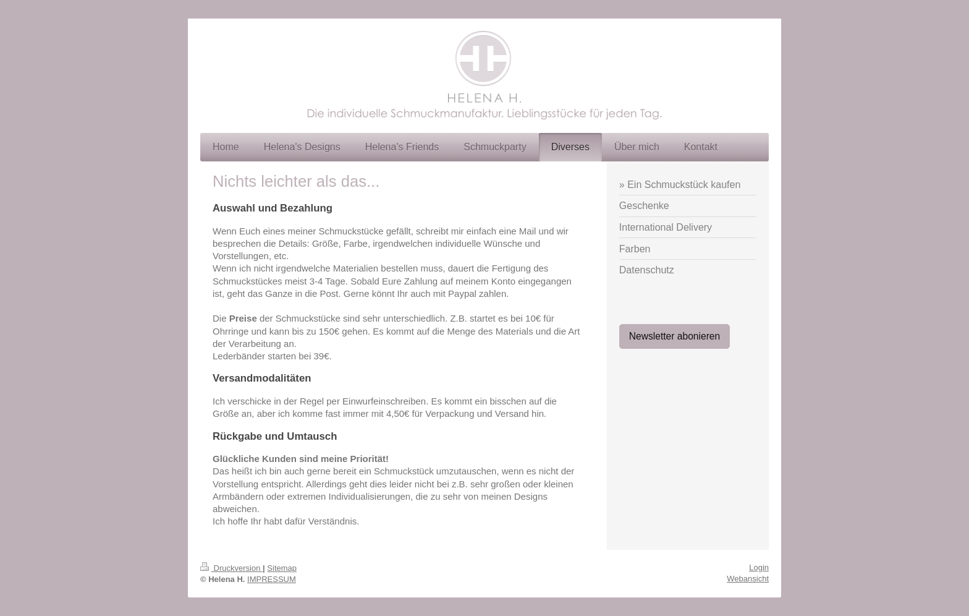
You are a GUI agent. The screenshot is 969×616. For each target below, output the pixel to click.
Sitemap (282, 568)
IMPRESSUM (271, 579)
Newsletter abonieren (674, 336)
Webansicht (748, 578)
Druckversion (231, 568)
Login (759, 567)
